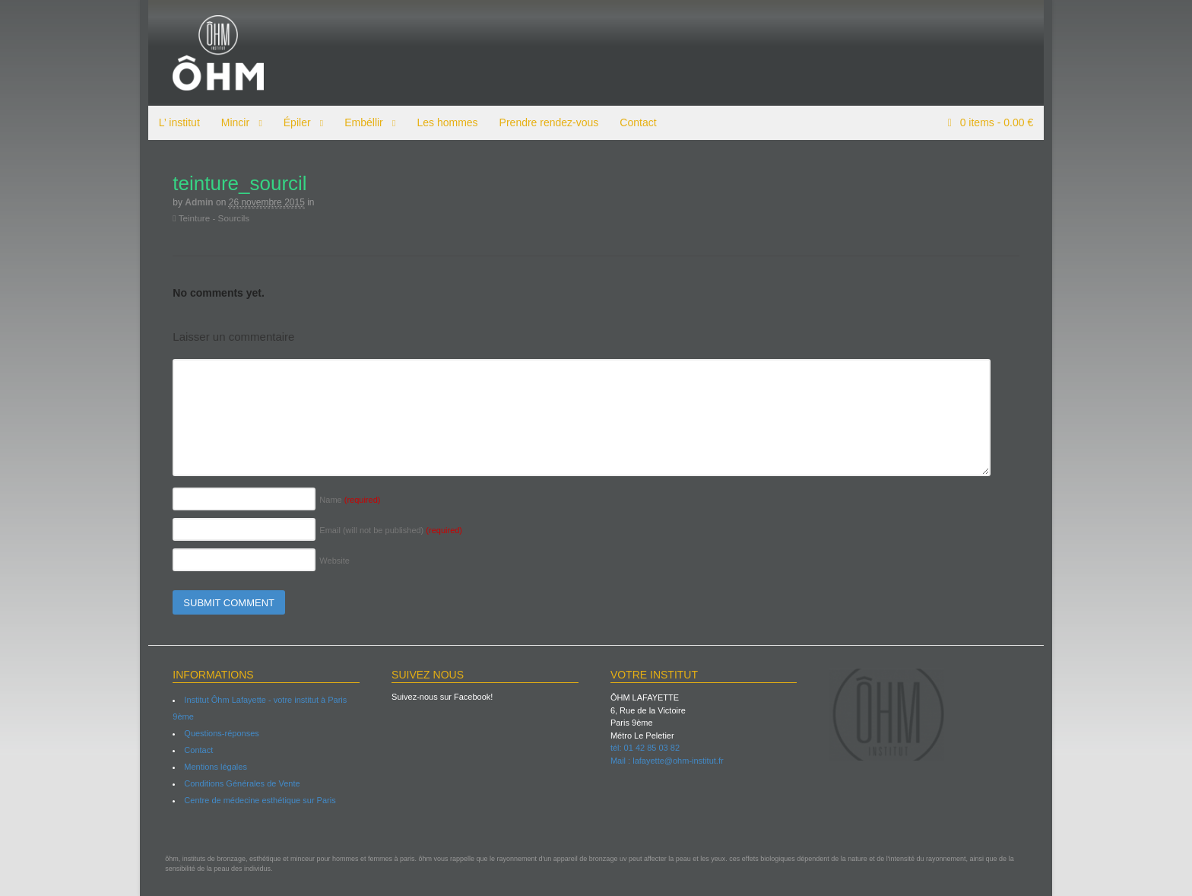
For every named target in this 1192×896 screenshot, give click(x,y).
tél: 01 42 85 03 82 (645, 747)
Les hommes (439, 122)
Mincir (227, 122)
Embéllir (355, 122)
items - (1003, 122)
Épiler (289, 122)
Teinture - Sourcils (203, 218)
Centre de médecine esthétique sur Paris (252, 800)
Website (327, 560)
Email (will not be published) (383, 530)
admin (191, 202)
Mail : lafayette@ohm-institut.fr (667, 760)
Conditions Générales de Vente (234, 783)
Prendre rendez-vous (541, 122)
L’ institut (171, 122)
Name (342, 499)
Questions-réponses (213, 733)
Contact (630, 122)
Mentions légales (207, 766)
